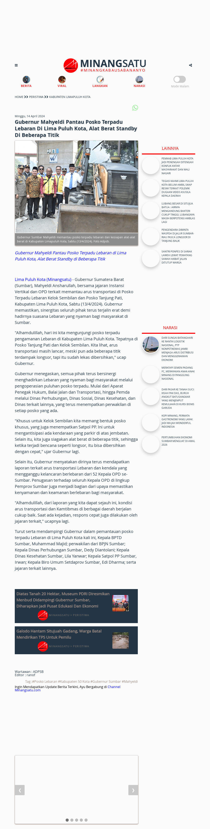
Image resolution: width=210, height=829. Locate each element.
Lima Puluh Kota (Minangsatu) (43, 279)
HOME (19, 97)
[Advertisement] (105, 28)
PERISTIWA (36, 97)
